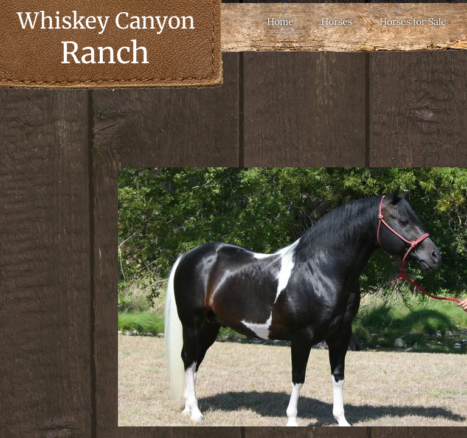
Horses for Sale (412, 21)
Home (280, 21)
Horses (336, 21)
